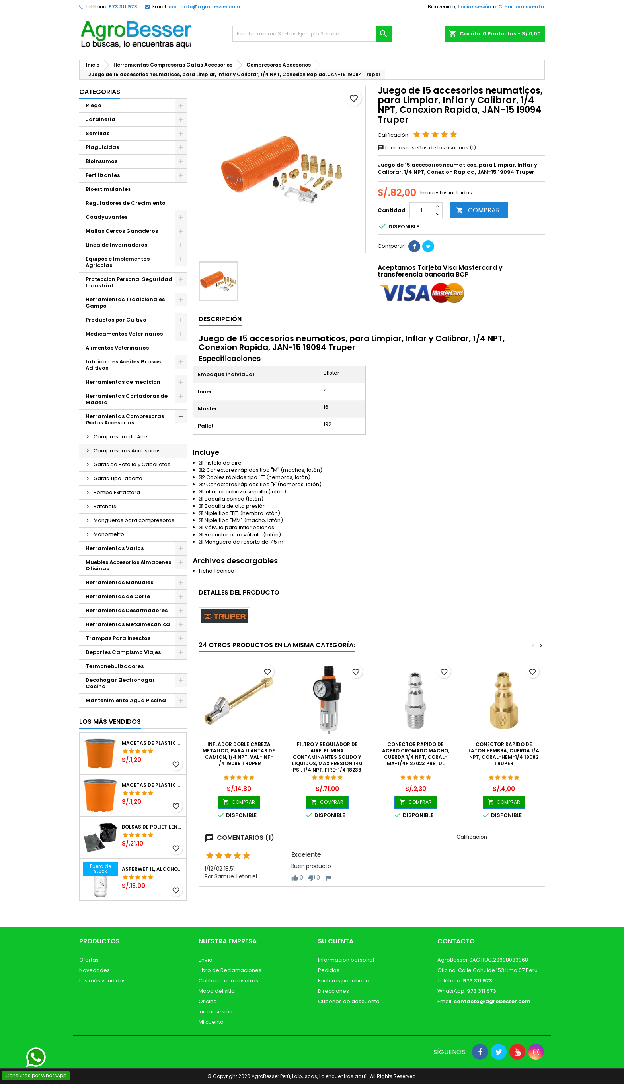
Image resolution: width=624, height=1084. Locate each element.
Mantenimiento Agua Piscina (126, 700)
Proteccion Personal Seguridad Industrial (129, 282)
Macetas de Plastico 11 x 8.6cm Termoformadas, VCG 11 (152, 785)
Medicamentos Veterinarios (124, 334)
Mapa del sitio (217, 991)
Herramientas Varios (115, 548)
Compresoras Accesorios (127, 450)
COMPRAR (478, 210)
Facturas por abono (343, 980)
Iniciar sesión (474, 6)
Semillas (97, 133)
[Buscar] (312, 34)
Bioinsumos (101, 161)
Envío (206, 960)
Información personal (346, 960)
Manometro (109, 534)
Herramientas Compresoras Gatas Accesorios (125, 419)
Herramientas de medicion (123, 382)
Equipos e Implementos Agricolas (118, 262)
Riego (93, 105)
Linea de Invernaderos (116, 245)
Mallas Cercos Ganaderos (122, 231)
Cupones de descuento (349, 1001)
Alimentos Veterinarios (117, 348)
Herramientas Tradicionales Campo (125, 303)
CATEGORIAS (99, 91)
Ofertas (89, 960)
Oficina (208, 1001)
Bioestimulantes (108, 189)
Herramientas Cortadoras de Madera (127, 399)
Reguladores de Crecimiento (126, 203)
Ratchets (105, 506)
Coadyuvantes (106, 217)
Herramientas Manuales (119, 582)
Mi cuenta (211, 1022)
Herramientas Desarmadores (127, 610)
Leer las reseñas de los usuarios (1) (427, 147)
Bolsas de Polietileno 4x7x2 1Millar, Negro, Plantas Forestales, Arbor (152, 827)
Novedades (94, 970)
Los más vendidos (110, 721)
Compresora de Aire (120, 436)
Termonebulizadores (115, 666)
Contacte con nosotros (228, 980)
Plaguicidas (102, 147)
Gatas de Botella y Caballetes (132, 464)
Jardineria (100, 119)
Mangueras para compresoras (134, 520)
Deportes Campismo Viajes (123, 652)
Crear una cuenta (521, 6)
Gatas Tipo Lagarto (118, 478)
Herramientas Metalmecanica (128, 624)
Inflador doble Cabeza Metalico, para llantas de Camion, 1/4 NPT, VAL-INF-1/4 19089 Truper (239, 754)
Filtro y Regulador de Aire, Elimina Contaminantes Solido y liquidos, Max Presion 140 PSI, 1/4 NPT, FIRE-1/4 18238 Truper (327, 760)
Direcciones (333, 991)
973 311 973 (123, 6)
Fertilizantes (103, 175)
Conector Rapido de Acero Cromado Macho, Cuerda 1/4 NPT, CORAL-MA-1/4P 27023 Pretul (415, 754)
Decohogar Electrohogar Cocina (120, 683)
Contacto (456, 941)
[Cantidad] (421, 210)
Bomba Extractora (117, 492)
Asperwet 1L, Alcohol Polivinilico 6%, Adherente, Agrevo (152, 869)
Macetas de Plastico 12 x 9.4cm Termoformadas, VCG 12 (152, 743)
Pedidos (328, 970)
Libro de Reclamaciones (230, 970)
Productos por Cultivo (116, 320)
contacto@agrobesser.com (204, 6)
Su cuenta (335, 941)
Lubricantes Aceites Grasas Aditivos (123, 365)
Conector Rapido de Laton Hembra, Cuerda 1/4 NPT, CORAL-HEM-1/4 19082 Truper (503, 754)
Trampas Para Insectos (118, 638)
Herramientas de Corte (118, 596)
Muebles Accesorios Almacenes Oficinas (128, 565)
